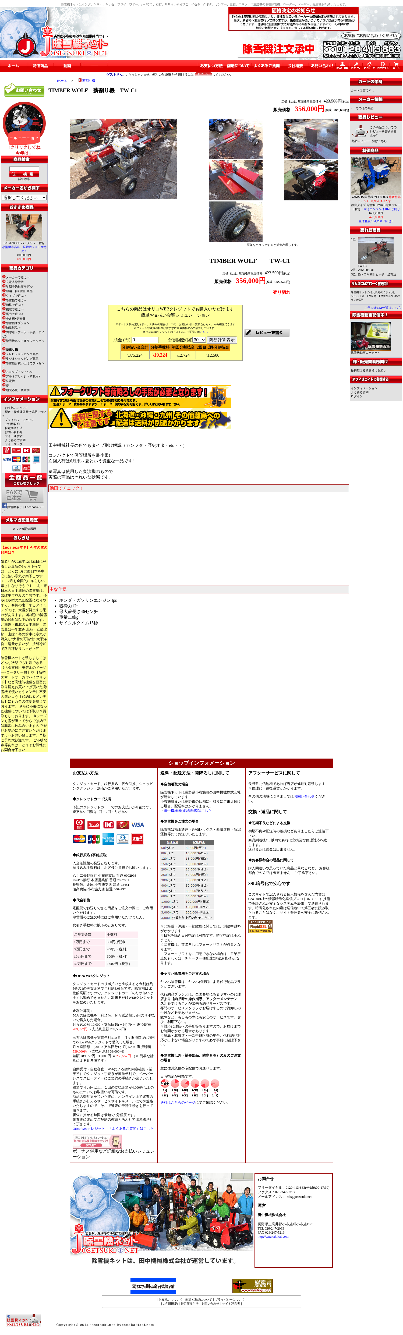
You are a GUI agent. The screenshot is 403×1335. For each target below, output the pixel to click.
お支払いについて (17, 407)
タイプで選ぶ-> (14, 295)
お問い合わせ (14, 432)
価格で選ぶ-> (12, 304)
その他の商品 (364, 108)
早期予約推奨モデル (17, 286)
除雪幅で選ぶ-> (14, 300)
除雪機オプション (16, 323)
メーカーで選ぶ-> (15, 277)
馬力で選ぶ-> (12, 314)
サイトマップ (14, 444)
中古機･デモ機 (13, 318)
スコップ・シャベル (17, 371)
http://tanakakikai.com (273, 1236)
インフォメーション (364, 388)
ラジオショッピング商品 (20, 358)
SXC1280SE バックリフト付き (24, 247)
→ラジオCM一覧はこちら (382, 308)
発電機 (8, 381)
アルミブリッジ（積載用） (21, 376)
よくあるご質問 (15, 440)
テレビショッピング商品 (20, 354)
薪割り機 (86, 81)
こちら (204, 331)
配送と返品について (198, 1299)
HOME (61, 81)
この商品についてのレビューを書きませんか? (383, 131)
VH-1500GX (366, 270)
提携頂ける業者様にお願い (368, 370)
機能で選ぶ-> (12, 309)
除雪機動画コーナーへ (371, 351)
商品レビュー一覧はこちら (369, 141)
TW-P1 (362, 265)
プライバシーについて (19, 420)
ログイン (357, 396)
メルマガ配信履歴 (24, 528)
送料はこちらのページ (177, 1102)
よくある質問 (360, 392)
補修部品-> (11, 327)
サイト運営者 (14, 436)
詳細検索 (24, 178)
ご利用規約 (12, 424)
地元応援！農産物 (16, 390)
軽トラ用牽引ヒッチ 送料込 (377, 274)
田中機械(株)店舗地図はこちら (188, 811)
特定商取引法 (14, 428)
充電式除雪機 (13, 282)
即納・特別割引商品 (17, 291)
